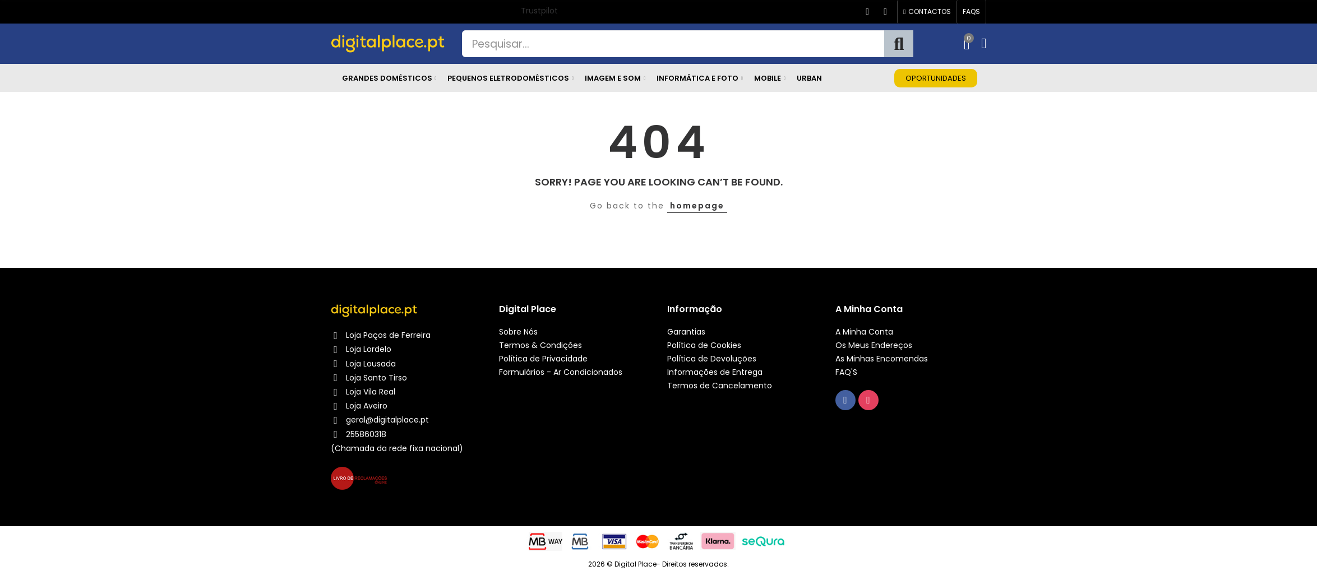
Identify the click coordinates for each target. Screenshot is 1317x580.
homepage (697, 205)
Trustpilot (539, 10)
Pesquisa (898, 43)
